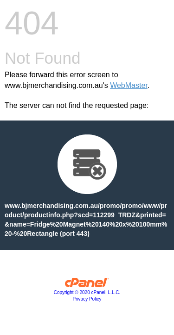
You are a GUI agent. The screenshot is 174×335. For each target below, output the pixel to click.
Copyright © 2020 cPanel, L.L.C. (87, 292)
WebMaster (129, 85)
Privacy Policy (86, 299)
